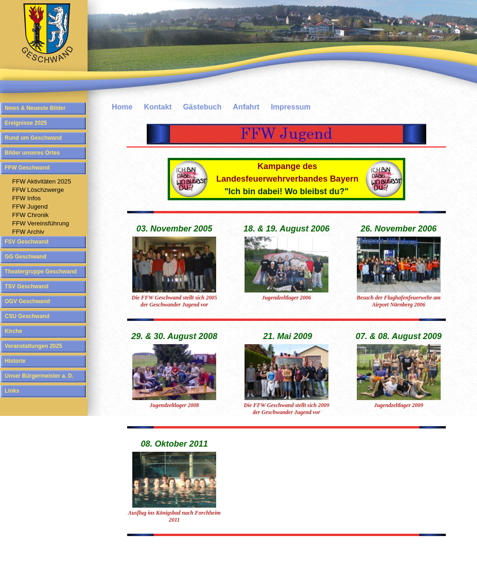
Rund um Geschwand (33, 138)
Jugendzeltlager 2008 (174, 405)
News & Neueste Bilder (35, 108)
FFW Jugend (30, 206)
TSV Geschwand (26, 286)
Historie (15, 361)
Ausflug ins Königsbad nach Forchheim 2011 (174, 516)
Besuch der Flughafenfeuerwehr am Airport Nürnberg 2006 (399, 301)
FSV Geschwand (26, 241)
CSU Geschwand (27, 316)
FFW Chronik (30, 214)
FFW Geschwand (27, 167)
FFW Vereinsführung (40, 223)
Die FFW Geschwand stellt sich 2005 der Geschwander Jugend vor (174, 301)
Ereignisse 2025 (26, 123)
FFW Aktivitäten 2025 (41, 181)
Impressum (290, 107)
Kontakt (158, 107)
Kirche (13, 331)
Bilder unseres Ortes (32, 152)
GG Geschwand (25, 256)
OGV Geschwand (27, 301)
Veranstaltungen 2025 (33, 346)
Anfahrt (246, 107)
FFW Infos (26, 198)
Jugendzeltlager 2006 (286, 297)
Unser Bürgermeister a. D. (39, 376)
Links (12, 390)
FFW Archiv (28, 231)
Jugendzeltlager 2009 (398, 405)
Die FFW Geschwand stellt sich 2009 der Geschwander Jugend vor (286, 408)
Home (122, 107)
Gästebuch (202, 107)
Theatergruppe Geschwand (41, 271)
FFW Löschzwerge (38, 189)
